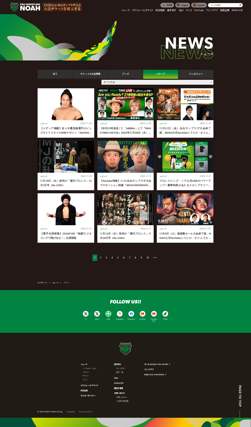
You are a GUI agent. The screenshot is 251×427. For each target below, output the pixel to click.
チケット (86, 375)
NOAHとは (118, 383)
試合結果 (84, 390)
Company (71, 411)
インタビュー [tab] (196, 74)
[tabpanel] (125, 166)
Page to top (239, 396)
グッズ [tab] (125, 74)
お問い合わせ (119, 393)
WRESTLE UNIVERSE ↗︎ (155, 374)
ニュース (55, 282)
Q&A (116, 378)
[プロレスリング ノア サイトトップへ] (25, 7)
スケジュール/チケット (89, 385)
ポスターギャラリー (88, 395)
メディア (86, 372)
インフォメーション (89, 368)
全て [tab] (55, 74)
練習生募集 (118, 388)
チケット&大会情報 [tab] (90, 74)
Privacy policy (85, 411)
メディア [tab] (160, 74)
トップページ (42, 282)
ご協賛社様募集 (122, 401)
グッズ (85, 379)
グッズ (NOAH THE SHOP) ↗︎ (157, 364)
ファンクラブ (148, 369)
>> (155, 258)
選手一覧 (119, 372)
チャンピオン (120, 368)
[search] (225, 5)
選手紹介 (117, 364)
